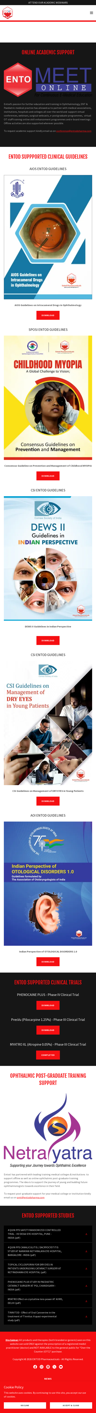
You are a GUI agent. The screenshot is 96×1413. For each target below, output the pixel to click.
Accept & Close (71, 1405)
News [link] (48, 1378)
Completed (48, 1055)
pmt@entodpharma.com (30, 1197)
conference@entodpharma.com (73, 130)
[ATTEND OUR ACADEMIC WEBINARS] (48, 2)
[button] (91, 13)
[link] (8, 12)
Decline (25, 1405)
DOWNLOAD (48, 315)
